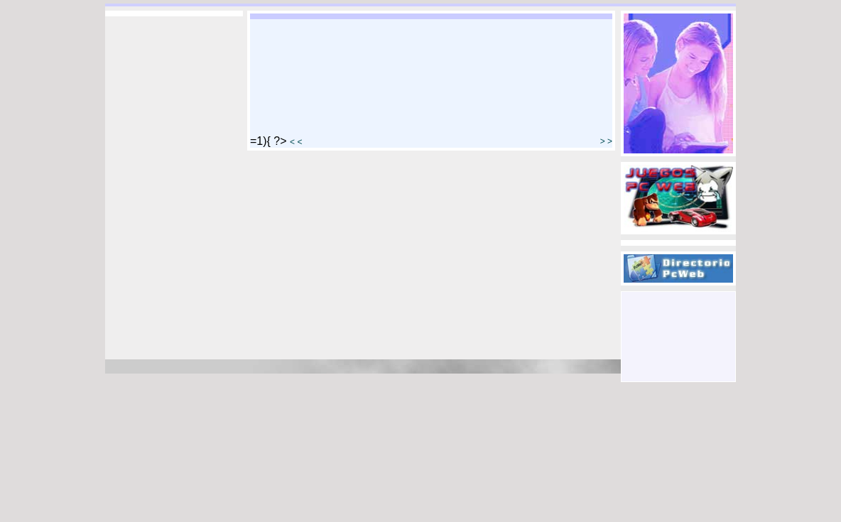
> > (606, 141)
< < (296, 142)
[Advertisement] (678, 324)
